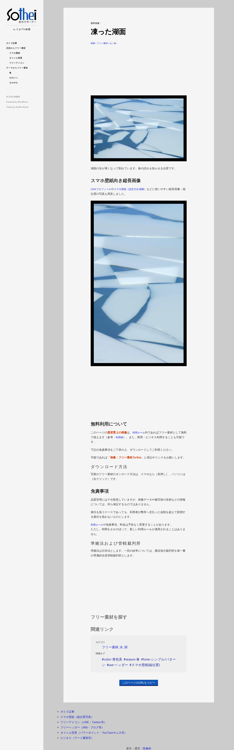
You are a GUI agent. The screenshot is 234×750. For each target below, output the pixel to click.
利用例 (123, 437)
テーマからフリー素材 (17, 68)
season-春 (133, 659)
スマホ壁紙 (14, 53)
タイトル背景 (15, 58)
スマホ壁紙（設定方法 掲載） (135, 189)
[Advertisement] (139, 68)
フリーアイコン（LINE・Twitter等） (83, 722)
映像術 (17, 96)
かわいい (13, 77)
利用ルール (139, 432)
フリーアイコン (16, 63)
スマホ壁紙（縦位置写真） (77, 717)
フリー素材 (102, 43)
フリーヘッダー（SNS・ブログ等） (82, 727)
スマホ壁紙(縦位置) (145, 665)
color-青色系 (113, 659)
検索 (93, 43)
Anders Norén (22, 107)
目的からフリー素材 (16, 48)
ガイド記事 (11, 43)
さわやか (13, 82)
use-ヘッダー (118, 665)
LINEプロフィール (102, 189)
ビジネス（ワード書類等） (77, 738)
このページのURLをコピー (138, 682)
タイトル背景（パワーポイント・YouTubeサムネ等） (93, 732)
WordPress (23, 102)
